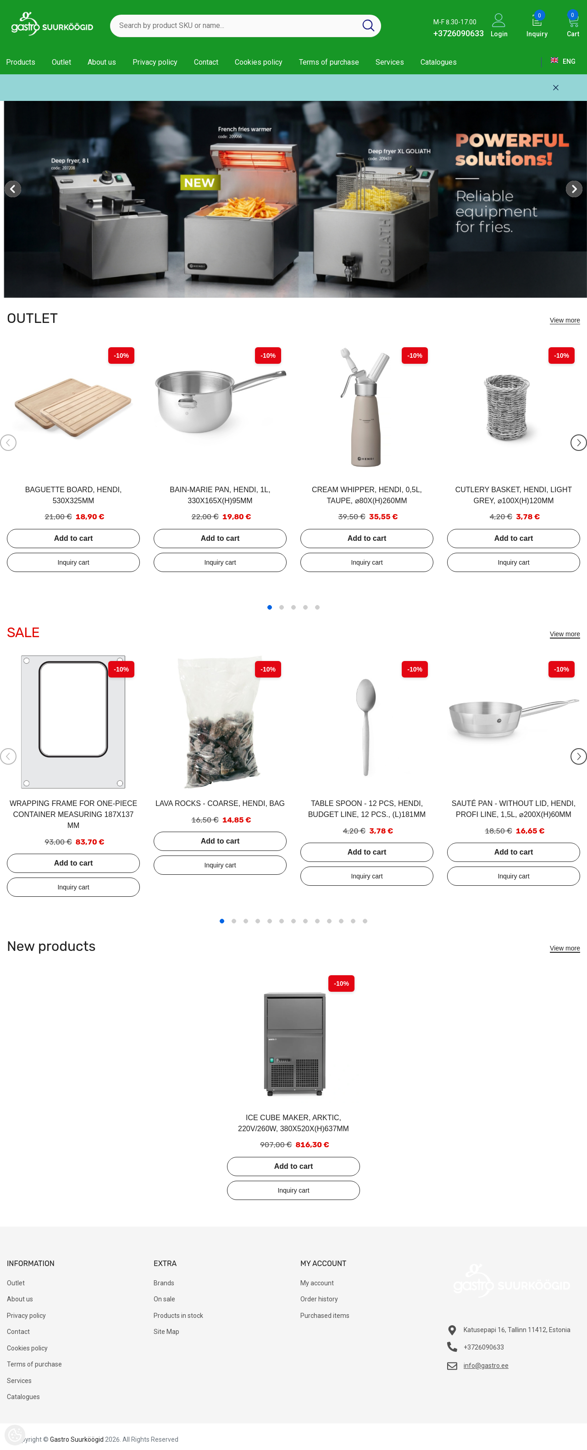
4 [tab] (305, 607)
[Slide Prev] (8, 442)
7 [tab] (293, 921)
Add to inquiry (73, 562)
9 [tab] (317, 921)
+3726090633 (458, 33)
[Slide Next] (578, 442)
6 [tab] (281, 921)
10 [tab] (329, 921)
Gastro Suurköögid (77, 1439)
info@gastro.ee (486, 1365)
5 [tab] (317, 607)
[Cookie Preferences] (15, 1435)
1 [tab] (269, 607)
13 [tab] (365, 921)
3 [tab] (293, 607)
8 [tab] (305, 921)
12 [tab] (353, 921)
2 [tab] (281, 607)
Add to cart (73, 538)
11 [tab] (341, 921)
